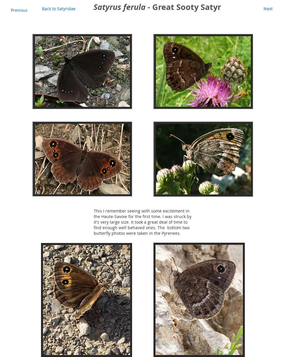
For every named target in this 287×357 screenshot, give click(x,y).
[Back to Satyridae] (58, 9)
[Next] (268, 9)
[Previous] (19, 10)
